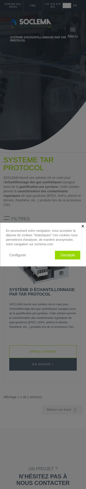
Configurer (17, 255)
